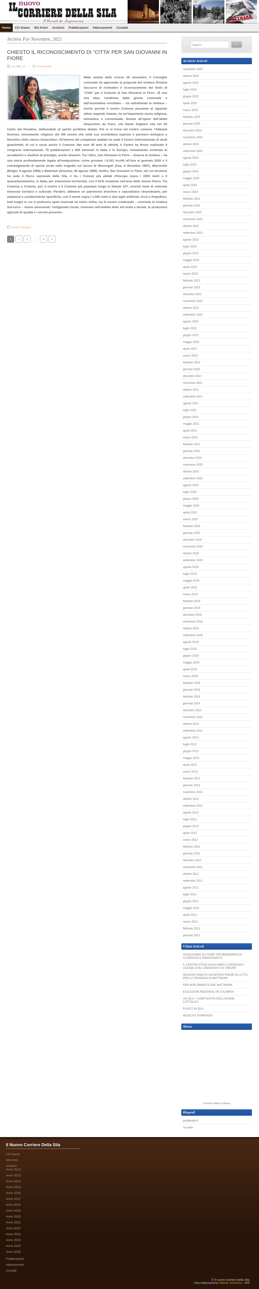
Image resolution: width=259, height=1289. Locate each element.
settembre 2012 (192, 805)
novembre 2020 (192, 464)
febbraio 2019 (191, 601)
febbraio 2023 (191, 280)
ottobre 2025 (191, 76)
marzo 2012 (190, 839)
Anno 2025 (13, 1246)
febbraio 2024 (191, 198)
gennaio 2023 (191, 287)
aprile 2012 (190, 833)
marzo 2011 (190, 921)
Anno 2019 (13, 1210)
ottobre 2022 (191, 307)
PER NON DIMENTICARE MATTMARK (207, 985)
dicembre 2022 (192, 294)
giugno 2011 (190, 901)
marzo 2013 (190, 771)
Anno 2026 (13, 1251)
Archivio (58, 27)
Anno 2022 (13, 1228)
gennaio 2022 (191, 369)
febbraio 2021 (191, 444)
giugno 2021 (190, 417)
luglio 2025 (190, 89)
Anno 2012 (13, 1169)
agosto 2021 (190, 403)
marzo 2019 (190, 594)
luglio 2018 (190, 648)
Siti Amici (41, 27)
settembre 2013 (192, 730)
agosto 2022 (190, 321)
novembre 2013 (192, 717)
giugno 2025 (190, 96)
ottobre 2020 (191, 471)
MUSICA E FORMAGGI (198, 1015)
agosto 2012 (190, 812)
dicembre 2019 (192, 539)
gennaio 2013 (191, 785)
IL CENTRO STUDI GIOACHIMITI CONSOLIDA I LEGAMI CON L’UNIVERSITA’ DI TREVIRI (213, 966)
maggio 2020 (191, 505)
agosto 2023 (190, 239)
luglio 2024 (190, 164)
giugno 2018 (190, 655)
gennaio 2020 (191, 533)
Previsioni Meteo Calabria (216, 1103)
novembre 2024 (192, 137)
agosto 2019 (190, 567)
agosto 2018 (190, 642)
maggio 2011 (191, 908)
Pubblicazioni (78, 27)
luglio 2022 (190, 328)
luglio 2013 (190, 744)
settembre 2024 (192, 151)
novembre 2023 (192, 219)
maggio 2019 (191, 580)
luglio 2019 (190, 573)
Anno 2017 (13, 1199)
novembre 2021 (192, 383)
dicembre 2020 (192, 458)
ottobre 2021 (191, 389)
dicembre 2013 (192, 710)
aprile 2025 (190, 103)
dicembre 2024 (192, 130)
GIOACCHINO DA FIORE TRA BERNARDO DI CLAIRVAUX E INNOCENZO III (212, 956)
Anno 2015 (13, 1187)
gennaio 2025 (191, 123)
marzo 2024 (190, 192)
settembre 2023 (192, 232)
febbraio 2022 (191, 362)
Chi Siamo (22, 27)
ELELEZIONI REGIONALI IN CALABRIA (208, 991)
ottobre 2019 (191, 553)
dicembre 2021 (192, 376)
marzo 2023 (190, 273)
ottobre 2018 (191, 628)
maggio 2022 (191, 342)
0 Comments (44, 66)
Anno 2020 (13, 1216)
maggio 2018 (191, 662)
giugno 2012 (190, 826)
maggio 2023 (191, 260)
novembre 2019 (192, 546)
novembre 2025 (192, 69)
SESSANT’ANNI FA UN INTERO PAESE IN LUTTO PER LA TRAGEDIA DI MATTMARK (215, 976)
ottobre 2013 (191, 724)
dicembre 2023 (192, 212)
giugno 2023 (190, 253)
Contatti (122, 27)
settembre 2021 (192, 396)
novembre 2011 (192, 867)
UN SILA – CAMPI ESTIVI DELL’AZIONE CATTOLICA (209, 1000)
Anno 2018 (13, 1204)
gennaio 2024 (191, 205)
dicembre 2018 (192, 614)
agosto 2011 (190, 887)
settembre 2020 (192, 478)
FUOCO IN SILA (193, 1008)
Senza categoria (21, 227)
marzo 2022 (190, 355)
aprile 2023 (190, 267)
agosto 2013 (190, 737)
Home (6, 27)
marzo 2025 (190, 110)
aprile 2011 (190, 914)
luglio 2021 (190, 410)
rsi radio (188, 1127)
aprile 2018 (190, 669)
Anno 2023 (13, 1234)
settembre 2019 (192, 560)
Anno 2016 (13, 1193)
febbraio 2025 (191, 117)
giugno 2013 (190, 751)
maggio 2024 (191, 178)
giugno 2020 (190, 498)
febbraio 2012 (191, 846)
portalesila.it (190, 1120)
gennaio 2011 (191, 935)
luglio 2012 (190, 819)
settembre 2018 (192, 635)
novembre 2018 (192, 621)
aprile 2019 (190, 587)
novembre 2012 (192, 792)
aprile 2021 (190, 430)
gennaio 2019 (191, 608)
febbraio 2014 (191, 696)
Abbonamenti (102, 27)
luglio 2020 (190, 492)
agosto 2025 (190, 82)
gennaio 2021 (191, 451)
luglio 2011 (190, 894)
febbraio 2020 (191, 526)
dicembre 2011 (192, 860)
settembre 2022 (192, 314)
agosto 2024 (190, 157)
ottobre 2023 (191, 226)
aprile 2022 (190, 348)
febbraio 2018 (191, 683)
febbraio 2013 (191, 778)
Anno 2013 (13, 1175)
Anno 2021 (13, 1222)
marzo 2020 (190, 519)
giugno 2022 (190, 335)
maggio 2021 (191, 423)
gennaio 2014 (191, 703)
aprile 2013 (190, 764)
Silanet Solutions (230, 1283)
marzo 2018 (190, 676)
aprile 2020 (190, 512)
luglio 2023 (190, 246)
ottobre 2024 (191, 144)
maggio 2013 (191, 758)
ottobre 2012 (191, 799)
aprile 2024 (190, 185)
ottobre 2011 (191, 874)
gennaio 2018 (191, 689)
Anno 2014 (13, 1181)
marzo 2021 (190, 437)
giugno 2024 (190, 171)
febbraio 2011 (191, 928)
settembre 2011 (192, 880)
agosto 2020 (190, 485)
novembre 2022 (192, 301)
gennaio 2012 (191, 853)
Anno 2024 (13, 1240)
